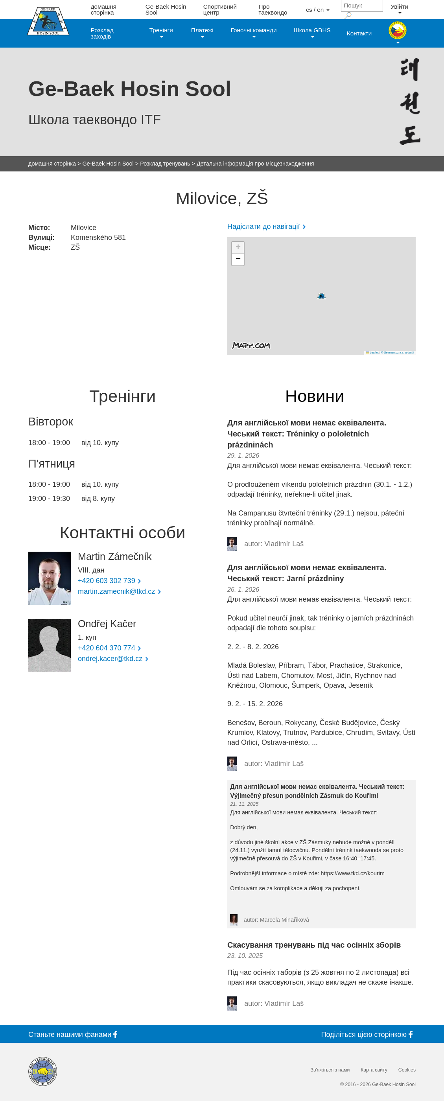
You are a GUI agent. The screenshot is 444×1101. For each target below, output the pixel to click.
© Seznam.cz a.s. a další (397, 352)
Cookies (407, 1070)
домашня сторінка (103, 9)
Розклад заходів (102, 33)
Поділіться (368, 1034)
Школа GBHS (312, 32)
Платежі (202, 32)
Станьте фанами (74, 1034)
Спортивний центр (220, 9)
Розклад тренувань (165, 163)
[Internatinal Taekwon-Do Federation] (42, 1071)
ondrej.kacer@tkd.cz (110, 658)
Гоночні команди (254, 32)
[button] (321, 296)
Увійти (399, 8)
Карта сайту (374, 1070)
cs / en (317, 9)
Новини (314, 396)
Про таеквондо (273, 9)
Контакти (359, 33)
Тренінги (161, 32)
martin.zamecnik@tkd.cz (116, 591)
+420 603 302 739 (106, 580)
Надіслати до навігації (263, 226)
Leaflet (372, 352)
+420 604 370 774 (106, 648)
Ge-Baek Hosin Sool (166, 9)
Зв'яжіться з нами (330, 1070)
